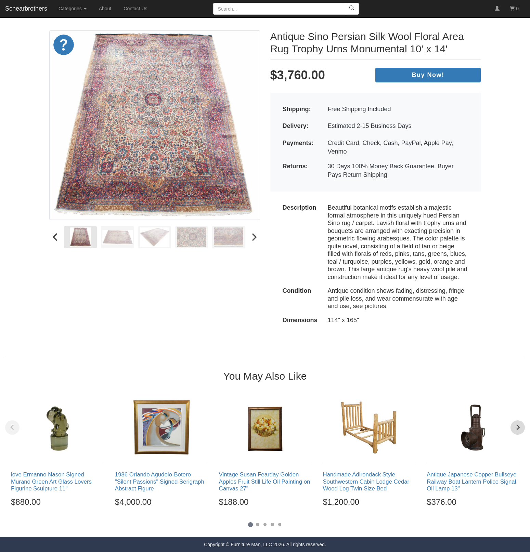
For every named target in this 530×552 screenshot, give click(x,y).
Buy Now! (428, 74)
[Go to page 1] (250, 524)
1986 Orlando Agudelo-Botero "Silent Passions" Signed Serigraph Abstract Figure (159, 481)
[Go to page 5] (280, 524)
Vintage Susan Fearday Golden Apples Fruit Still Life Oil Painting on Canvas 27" (264, 481)
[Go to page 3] (265, 524)
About (105, 8)
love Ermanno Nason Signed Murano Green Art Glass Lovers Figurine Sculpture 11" (51, 481)
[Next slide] (254, 237)
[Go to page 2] (257, 524)
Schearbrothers (26, 8)
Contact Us (135, 8)
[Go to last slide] (55, 237)
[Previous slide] (12, 427)
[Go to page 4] (272, 524)
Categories (73, 8)
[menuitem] (80, 237)
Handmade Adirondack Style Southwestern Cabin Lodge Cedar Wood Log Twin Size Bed (366, 481)
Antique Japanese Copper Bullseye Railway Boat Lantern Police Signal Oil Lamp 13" (471, 481)
